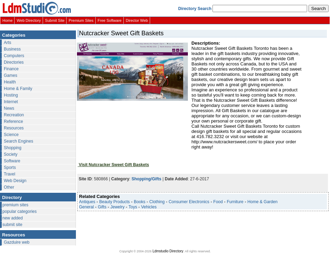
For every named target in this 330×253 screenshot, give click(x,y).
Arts (7, 42)
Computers (14, 55)
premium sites (15, 204)
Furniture (235, 201)
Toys (133, 207)
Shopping (12, 147)
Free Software (110, 20)
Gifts (102, 207)
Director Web (137, 20)
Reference (13, 121)
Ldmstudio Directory (168, 251)
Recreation (14, 114)
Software (12, 161)
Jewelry (118, 207)
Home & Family (18, 88)
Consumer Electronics (188, 201)
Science (11, 134)
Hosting (11, 95)
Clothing (157, 201)
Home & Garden (263, 201)
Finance (11, 68)
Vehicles (149, 207)
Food (218, 201)
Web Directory (29, 20)
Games (10, 75)
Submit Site (54, 20)
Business (12, 49)
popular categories (19, 211)
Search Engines (18, 141)
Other (9, 187)
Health (10, 82)
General (86, 207)
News (9, 108)
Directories (14, 62)
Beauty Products (114, 201)
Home (7, 20)
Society (10, 154)
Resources (14, 128)
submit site (12, 224)
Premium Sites (81, 20)
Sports (10, 167)
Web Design (15, 180)
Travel (9, 174)
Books (139, 201)
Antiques (87, 201)
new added (12, 218)
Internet (11, 101)
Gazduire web (16, 242)
